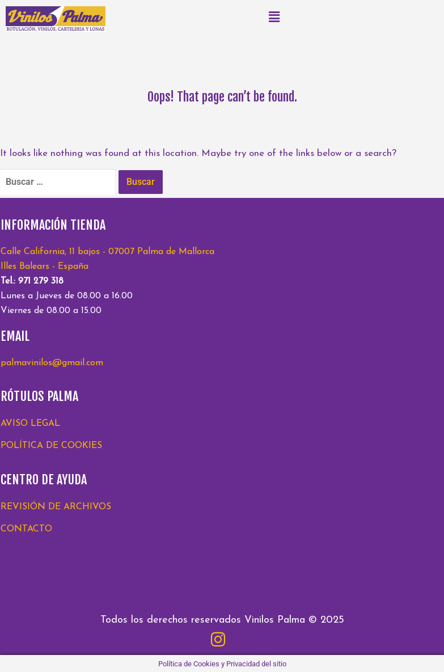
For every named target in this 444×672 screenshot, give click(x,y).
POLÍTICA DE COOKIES (51, 445)
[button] (274, 17)
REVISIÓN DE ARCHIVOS (56, 507)
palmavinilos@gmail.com (52, 362)
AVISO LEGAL (30, 423)
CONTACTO (26, 529)
